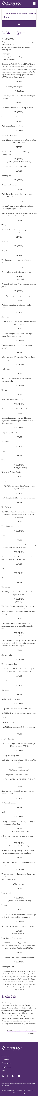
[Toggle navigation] (19, 23)
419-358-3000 (5, 1086)
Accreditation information (8, 1091)
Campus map (6, 1063)
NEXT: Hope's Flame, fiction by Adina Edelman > (21, 1032)
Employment (6, 1067)
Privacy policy (24, 1093)
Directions (5, 1059)
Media (4, 1070)
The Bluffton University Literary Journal (20, 16)
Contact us (6, 1056)
